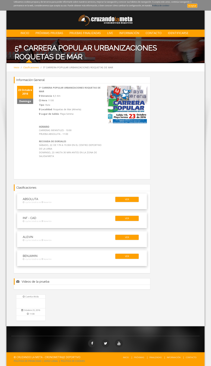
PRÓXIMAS (139, 357)
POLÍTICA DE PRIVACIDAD (28, 360)
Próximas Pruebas (49, 33)
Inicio (24, 33)
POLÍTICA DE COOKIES (73, 360)
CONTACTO (191, 357)
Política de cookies (160, 5)
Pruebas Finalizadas (85, 33)
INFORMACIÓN (174, 357)
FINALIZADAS (155, 357)
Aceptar (192, 5)
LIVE (110, 33)
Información (129, 33)
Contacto (154, 33)
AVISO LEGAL (51, 360)
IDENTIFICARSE (178, 33)
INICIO (126, 357)
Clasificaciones (31, 67)
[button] (127, 199)
